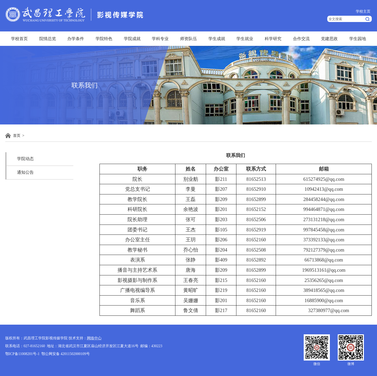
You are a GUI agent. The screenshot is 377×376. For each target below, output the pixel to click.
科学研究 (273, 38)
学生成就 (216, 38)
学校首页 (19, 38)
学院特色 (104, 38)
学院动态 (25, 158)
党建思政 (329, 38)
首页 (16, 136)
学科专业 (160, 38)
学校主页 (363, 11)
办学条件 (75, 38)
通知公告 (25, 172)
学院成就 (132, 38)
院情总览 (47, 38)
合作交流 (301, 38)
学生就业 (244, 38)
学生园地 (357, 38)
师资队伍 (188, 38)
